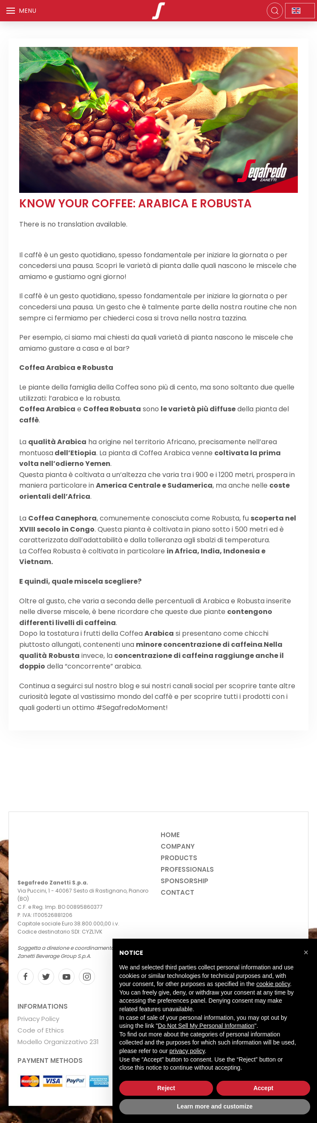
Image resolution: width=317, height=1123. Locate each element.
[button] (306, 952)
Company (178, 846)
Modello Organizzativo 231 (58, 1041)
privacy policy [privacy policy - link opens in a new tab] (187, 1050)
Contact (177, 892)
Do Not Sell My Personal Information (206, 1025)
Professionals (187, 869)
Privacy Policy (38, 1018)
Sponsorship (184, 880)
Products (179, 857)
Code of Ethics (40, 1030)
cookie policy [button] (273, 983)
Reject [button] (166, 1088)
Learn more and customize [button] (214, 1106)
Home (170, 834)
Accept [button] (264, 1088)
